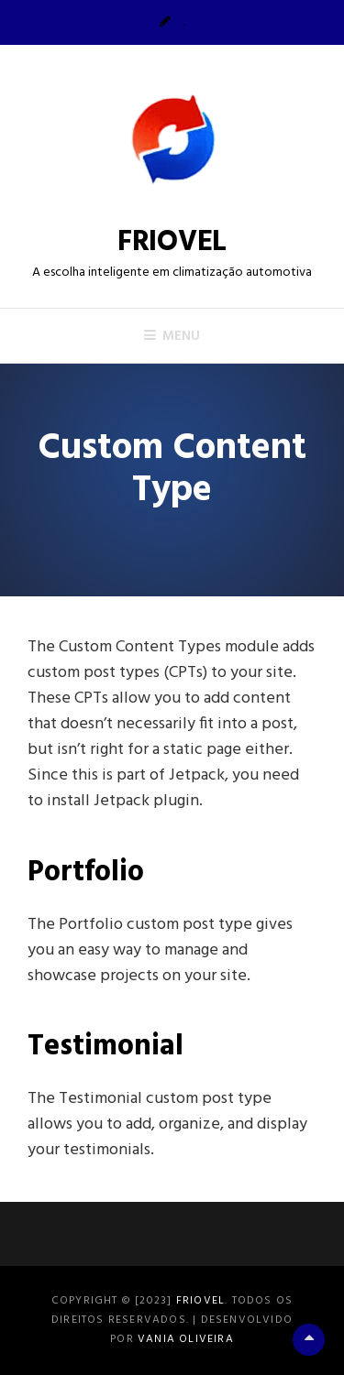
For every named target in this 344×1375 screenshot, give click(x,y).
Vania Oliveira (186, 1339)
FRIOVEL (172, 242)
